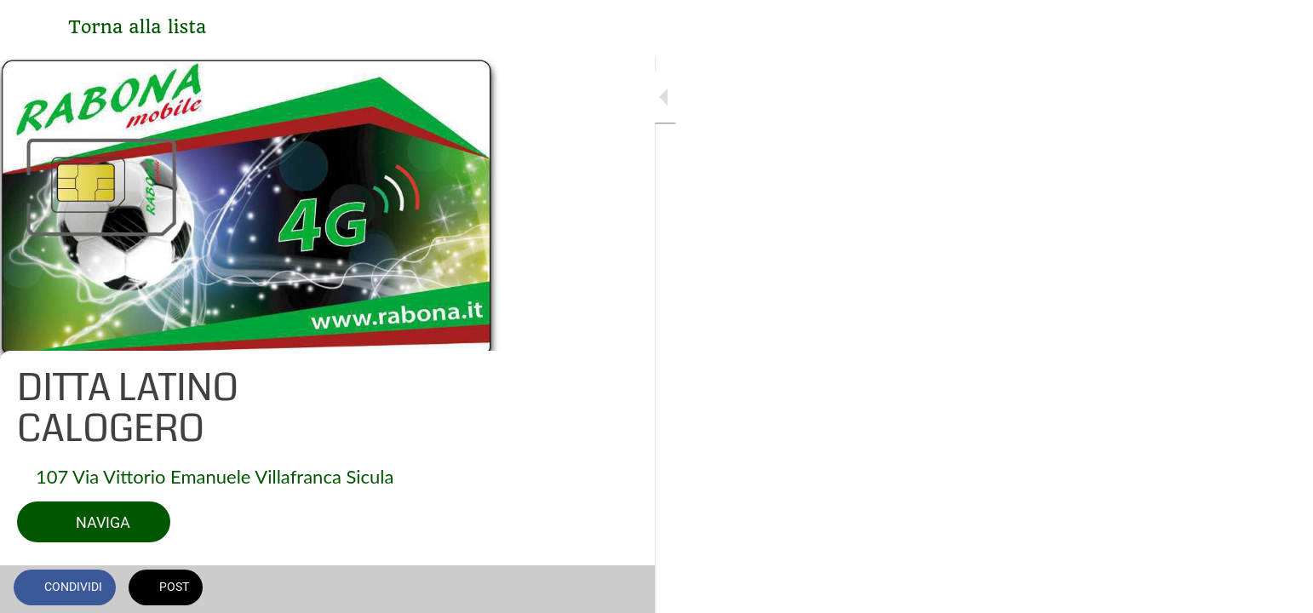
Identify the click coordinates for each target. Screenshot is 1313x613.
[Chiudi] (34, 27)
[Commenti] (476, 589)
